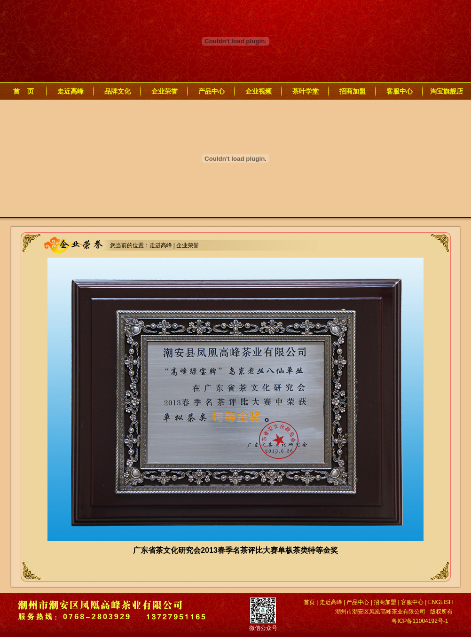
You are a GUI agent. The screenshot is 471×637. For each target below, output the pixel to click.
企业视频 (258, 91)
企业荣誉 (164, 91)
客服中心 (399, 91)
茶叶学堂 (305, 91)
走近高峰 (70, 91)
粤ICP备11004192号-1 (420, 621)
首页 (309, 602)
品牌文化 (117, 91)
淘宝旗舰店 (446, 91)
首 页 (23, 91)
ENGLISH (440, 602)
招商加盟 (352, 91)
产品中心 (211, 91)
